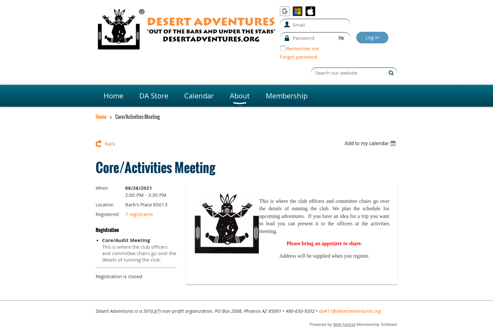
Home (101, 116)
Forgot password (298, 57)
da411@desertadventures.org (350, 311)
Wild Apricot (344, 324)
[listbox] (370, 143)
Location (105, 205)
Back (110, 143)
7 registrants (139, 214)
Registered (107, 214)
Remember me (302, 48)
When (102, 188)
